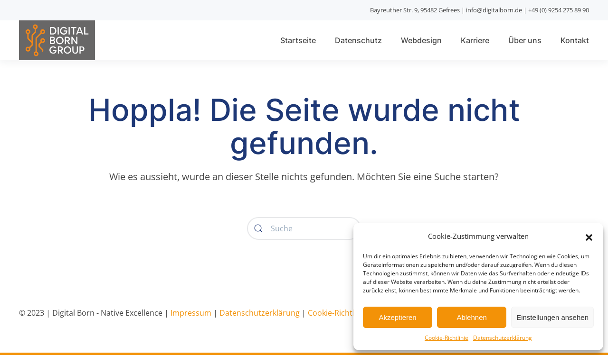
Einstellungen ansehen (552, 317)
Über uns (525, 40)
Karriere (475, 40)
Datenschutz (358, 40)
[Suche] (304, 228)
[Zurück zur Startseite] (57, 40)
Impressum (191, 313)
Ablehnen (471, 317)
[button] (589, 236)
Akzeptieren (397, 317)
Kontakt (574, 40)
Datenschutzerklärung (502, 338)
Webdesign (421, 40)
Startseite (298, 40)
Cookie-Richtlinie (446, 338)
